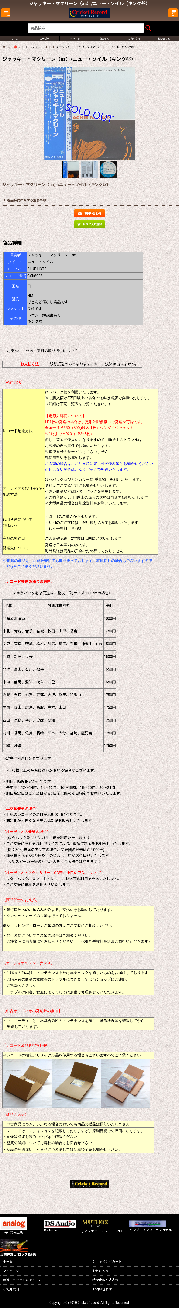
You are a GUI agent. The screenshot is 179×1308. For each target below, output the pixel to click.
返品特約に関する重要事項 (24, 200)
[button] (5, 12)
